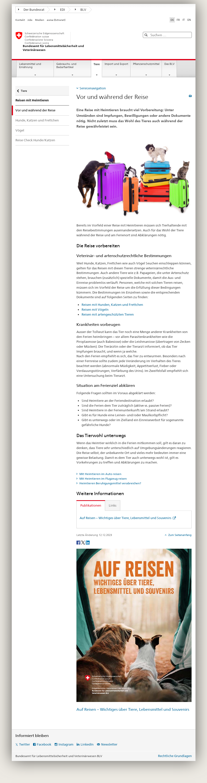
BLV (80, 9)
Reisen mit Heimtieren (32, 100)
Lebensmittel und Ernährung (30, 65)
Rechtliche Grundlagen (175, 756)
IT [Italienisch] (184, 20)
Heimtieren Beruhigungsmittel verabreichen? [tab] (110, 483)
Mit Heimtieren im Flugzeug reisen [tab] (103, 478)
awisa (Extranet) (56, 20)
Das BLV (169, 64)
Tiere (98, 65)
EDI (59, 9)
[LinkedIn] (88, 542)
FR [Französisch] (178, 20)
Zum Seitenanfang (180, 535)
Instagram (66, 744)
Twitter (24, 744)
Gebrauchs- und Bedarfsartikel (66, 65)
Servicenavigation (93, 88)
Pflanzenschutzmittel (146, 64)
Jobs (29, 20)
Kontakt (20, 20)
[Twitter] (83, 542)
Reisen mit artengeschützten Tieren (108, 314)
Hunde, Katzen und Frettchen (37, 120)
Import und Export (116, 64)
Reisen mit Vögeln (95, 309)
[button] (147, 35)
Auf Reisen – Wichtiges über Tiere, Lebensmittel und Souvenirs (126, 518)
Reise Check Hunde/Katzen (35, 140)
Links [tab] (112, 505)
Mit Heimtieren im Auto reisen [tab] (100, 474)
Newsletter (109, 744)
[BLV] (73, 42)
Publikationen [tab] (90, 505)
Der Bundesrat (31, 9)
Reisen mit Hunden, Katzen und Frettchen (112, 305)
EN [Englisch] (189, 20)
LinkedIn (87, 744)
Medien (39, 20)
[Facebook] (78, 542)
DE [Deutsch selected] (172, 20)
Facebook (44, 744)
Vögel (19, 130)
